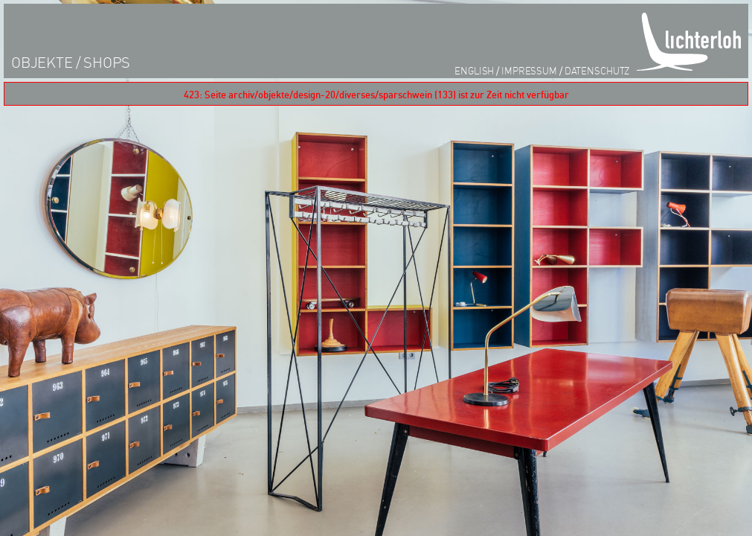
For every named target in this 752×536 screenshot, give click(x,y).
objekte (42, 62)
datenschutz (597, 70)
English (474, 70)
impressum (529, 70)
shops (106, 62)
